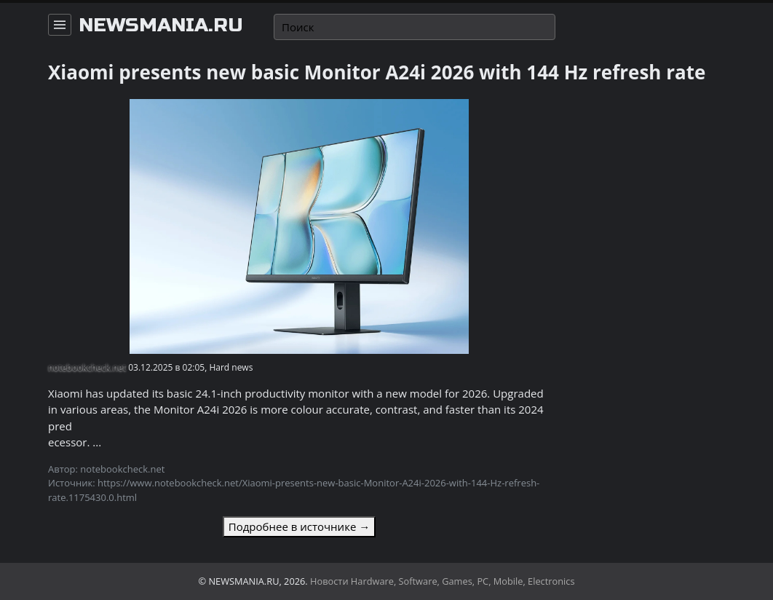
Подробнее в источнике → (299, 526)
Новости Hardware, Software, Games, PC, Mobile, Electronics (442, 581)
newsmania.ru (161, 25)
